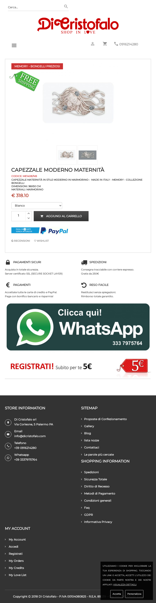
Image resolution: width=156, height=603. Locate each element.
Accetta (117, 593)
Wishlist (41, 240)
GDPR (87, 515)
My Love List (15, 575)
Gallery (87, 426)
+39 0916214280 (25, 448)
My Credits (14, 568)
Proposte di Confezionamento (104, 419)
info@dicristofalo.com (30, 436)
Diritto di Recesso (95, 486)
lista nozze (90, 440)
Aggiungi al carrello (61, 216)
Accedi (11, 546)
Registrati (14, 554)
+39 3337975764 (25, 459)
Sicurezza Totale (94, 479)
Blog (86, 433)
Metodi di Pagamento (98, 493)
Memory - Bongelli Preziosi (37, 66)
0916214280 (128, 44)
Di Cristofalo (47, 596)
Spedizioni (90, 472)
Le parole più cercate (97, 454)
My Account (15, 539)
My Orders (14, 561)
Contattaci (90, 447)
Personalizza (134, 593)
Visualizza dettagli (124, 584)
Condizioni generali (96, 500)
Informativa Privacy (96, 522)
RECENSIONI (20, 240)
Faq (85, 508)
